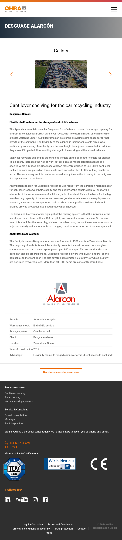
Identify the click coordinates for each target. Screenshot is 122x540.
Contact (82, 528)
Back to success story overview (61, 372)
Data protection (64, 528)
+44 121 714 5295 (17, 443)
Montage (10, 419)
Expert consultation (16, 415)
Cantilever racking (15, 393)
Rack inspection (14, 423)
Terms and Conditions (60, 524)
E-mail (11, 447)
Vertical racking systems (19, 401)
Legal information (33, 524)
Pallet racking (12, 397)
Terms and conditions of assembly (31, 528)
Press (48, 532)
